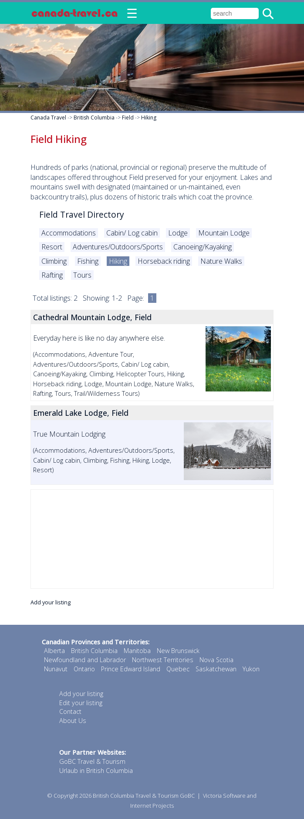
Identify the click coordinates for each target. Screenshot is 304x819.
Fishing (87, 261)
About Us (72, 720)
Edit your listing (80, 703)
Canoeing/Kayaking (202, 247)
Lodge (178, 233)
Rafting (52, 275)
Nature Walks (221, 261)
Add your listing (50, 602)
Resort (51, 247)
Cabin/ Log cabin (132, 233)
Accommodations (68, 233)
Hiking (148, 117)
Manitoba (137, 651)
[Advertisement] (152, 539)
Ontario (84, 669)
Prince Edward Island (130, 669)
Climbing (54, 261)
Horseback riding (164, 261)
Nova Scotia (216, 660)
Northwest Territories (162, 660)
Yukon (251, 669)
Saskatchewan (216, 669)
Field (128, 117)
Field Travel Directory (81, 214)
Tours (82, 275)
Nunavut (56, 669)
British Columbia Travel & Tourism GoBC (144, 795)
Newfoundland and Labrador (85, 660)
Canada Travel (48, 117)
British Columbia (94, 117)
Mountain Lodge (224, 233)
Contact (70, 711)
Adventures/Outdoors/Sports (118, 247)
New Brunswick (178, 651)
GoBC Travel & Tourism (92, 761)
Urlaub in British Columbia (96, 770)
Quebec (177, 669)
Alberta (54, 651)
